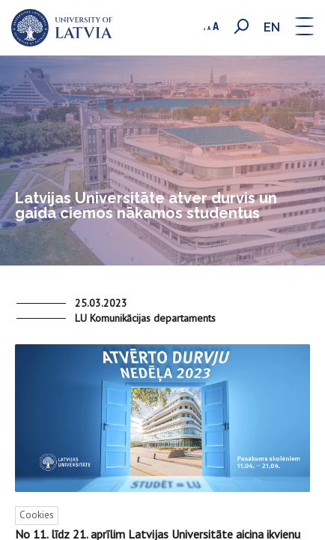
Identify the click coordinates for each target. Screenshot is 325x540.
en (272, 27)
